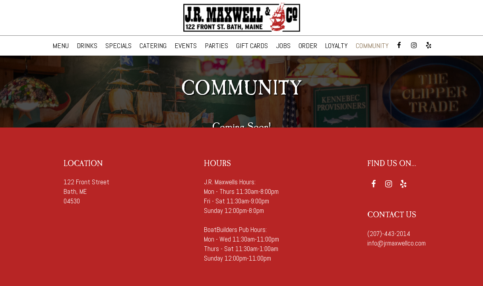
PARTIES (216, 46)
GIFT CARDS (252, 46)
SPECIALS (118, 46)
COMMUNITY (372, 46)
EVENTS (186, 46)
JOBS (283, 46)
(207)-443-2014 (388, 234)
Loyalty (336, 46)
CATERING (153, 46)
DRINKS (87, 46)
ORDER (308, 46)
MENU (60, 46)
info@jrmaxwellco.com (396, 243)
